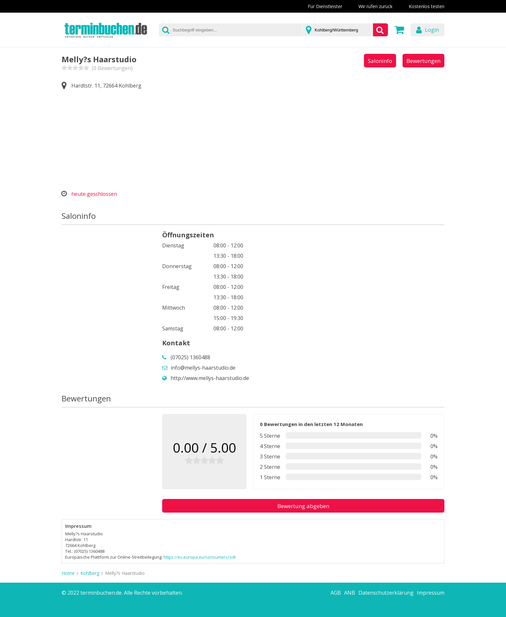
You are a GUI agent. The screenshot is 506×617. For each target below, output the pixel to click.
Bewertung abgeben (303, 506)
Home (68, 573)
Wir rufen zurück (375, 6)
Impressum (430, 592)
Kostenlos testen (426, 6)
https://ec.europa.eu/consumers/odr (199, 557)
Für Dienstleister (325, 6)
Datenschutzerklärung (386, 592)
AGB (336, 592)
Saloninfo (380, 61)
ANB (349, 592)
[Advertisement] (253, 140)
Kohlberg (89, 573)
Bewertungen (423, 61)
